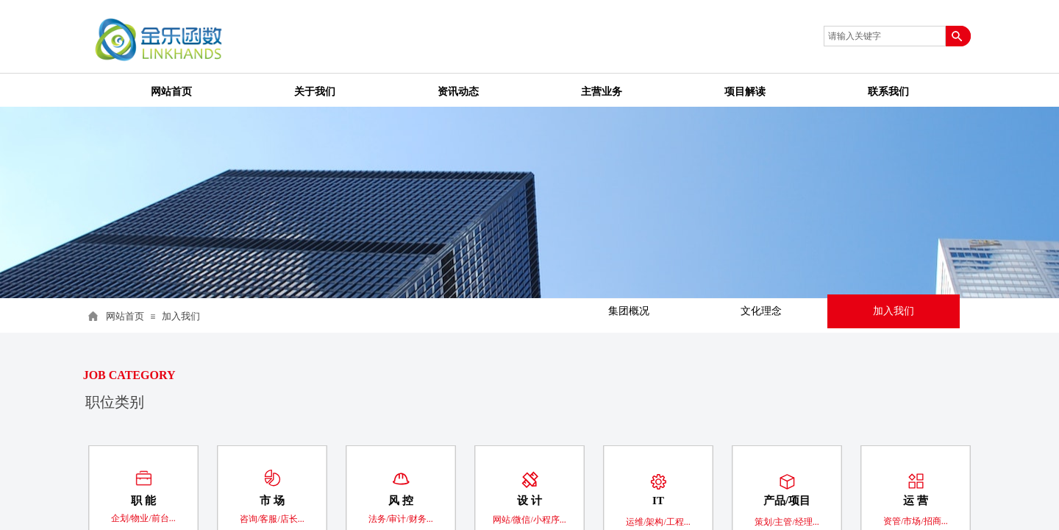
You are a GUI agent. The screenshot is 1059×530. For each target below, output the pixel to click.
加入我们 (181, 316)
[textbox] (885, 36)
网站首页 (125, 316)
